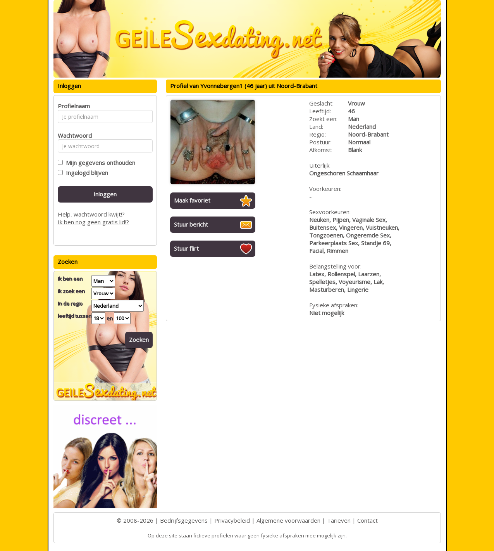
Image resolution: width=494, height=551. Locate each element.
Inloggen (105, 194)
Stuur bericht (191, 224)
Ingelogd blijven (85, 173)
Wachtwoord (73, 135)
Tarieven (339, 520)
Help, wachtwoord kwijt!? (91, 214)
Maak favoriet (192, 200)
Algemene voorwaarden (288, 520)
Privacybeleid (232, 520)
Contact (367, 520)
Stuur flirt (186, 248)
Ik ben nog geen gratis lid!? (93, 222)
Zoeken (139, 339)
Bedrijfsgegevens (184, 520)
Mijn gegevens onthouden (99, 162)
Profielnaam (73, 106)
